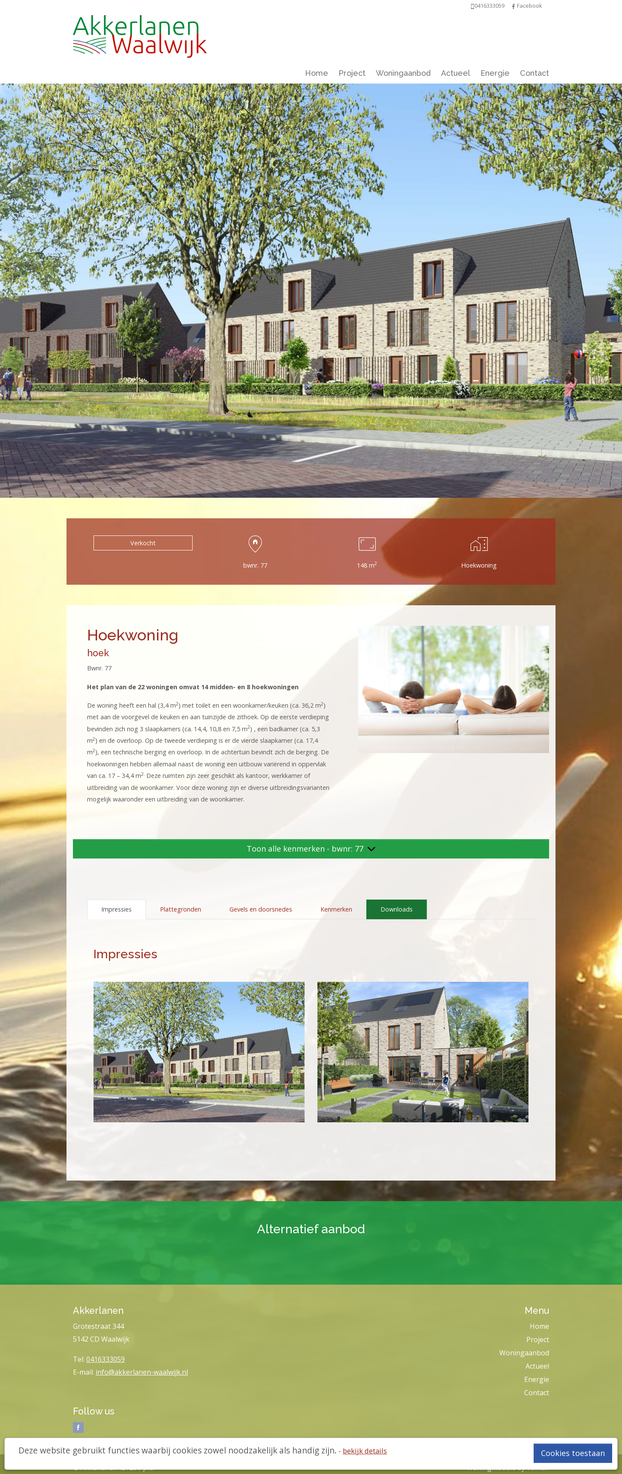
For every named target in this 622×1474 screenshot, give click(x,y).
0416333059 (105, 1359)
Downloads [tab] (396, 909)
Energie (495, 73)
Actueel (455, 73)
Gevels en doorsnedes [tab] (260, 909)
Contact (534, 73)
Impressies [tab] (116, 909)
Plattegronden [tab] (180, 909)
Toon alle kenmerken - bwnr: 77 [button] (311, 848)
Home (316, 73)
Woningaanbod (403, 73)
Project (351, 73)
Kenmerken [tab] (336, 909)
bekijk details (365, 1451)
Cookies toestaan (573, 1453)
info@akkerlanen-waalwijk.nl (142, 1372)
